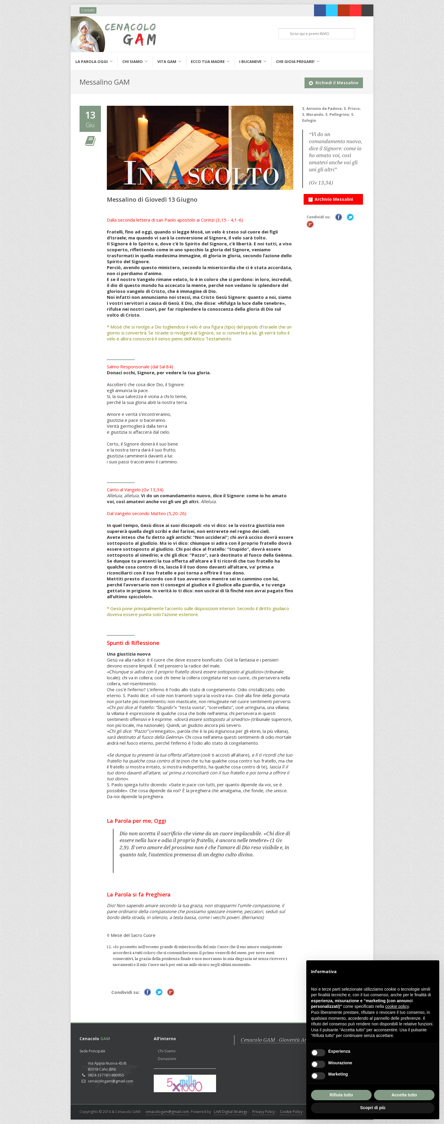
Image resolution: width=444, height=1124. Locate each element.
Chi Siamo (167, 1051)
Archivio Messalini (330, 198)
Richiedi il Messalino (334, 82)
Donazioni (167, 1058)
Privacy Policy (263, 1111)
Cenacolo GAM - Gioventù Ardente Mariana (291, 1040)
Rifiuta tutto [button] (341, 1095)
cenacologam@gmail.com (167, 1111)
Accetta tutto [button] (404, 1095)
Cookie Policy (291, 1111)
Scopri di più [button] (373, 1107)
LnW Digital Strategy (230, 1111)
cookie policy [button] (397, 1006)
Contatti (88, 10)
